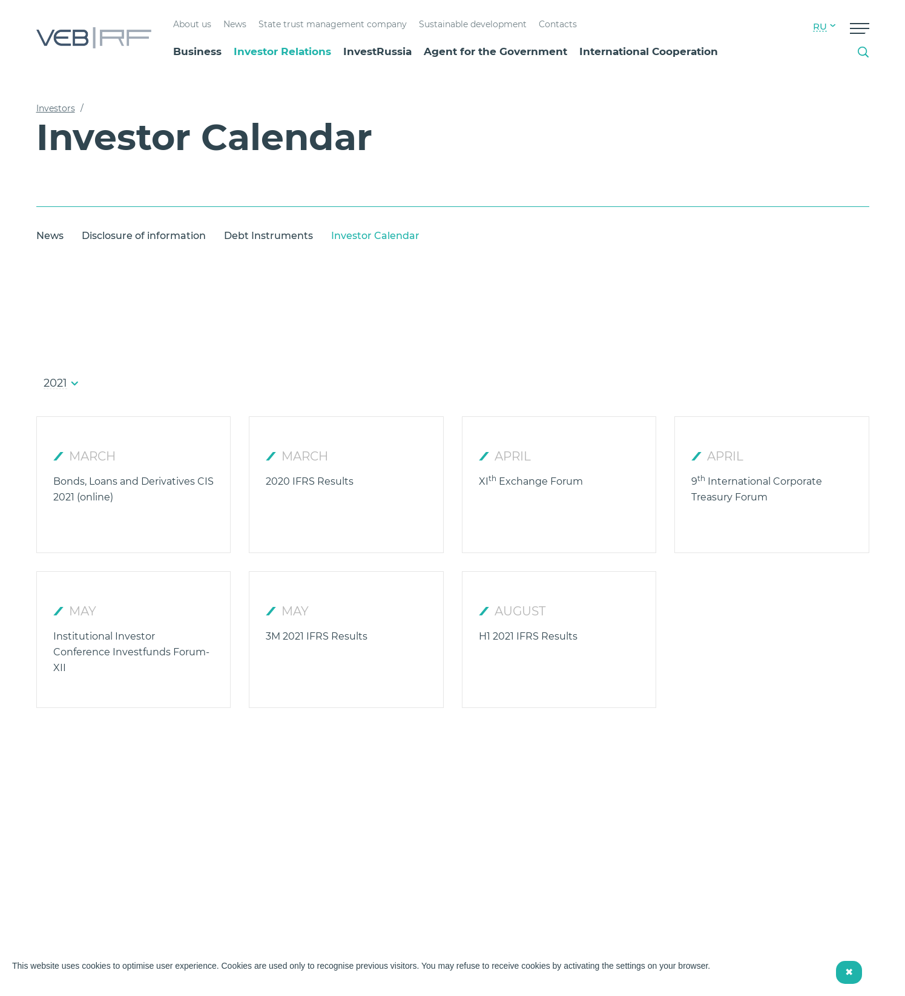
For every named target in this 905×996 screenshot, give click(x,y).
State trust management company (332, 24)
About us (192, 24)
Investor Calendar (375, 235)
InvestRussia (377, 51)
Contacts (558, 24)
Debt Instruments (268, 235)
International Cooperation (648, 51)
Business (197, 51)
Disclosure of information (144, 235)
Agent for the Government (495, 51)
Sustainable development (473, 24)
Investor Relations (282, 51)
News (234, 24)
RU (820, 26)
